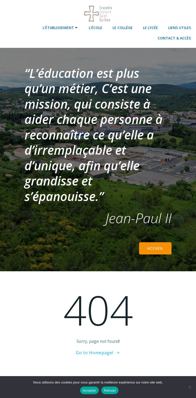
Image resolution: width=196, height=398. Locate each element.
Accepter (89, 390)
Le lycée (150, 27)
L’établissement (61, 27)
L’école (95, 27)
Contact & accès (174, 38)
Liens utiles (179, 27)
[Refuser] (189, 387)
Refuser (110, 390)
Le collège (123, 27)
